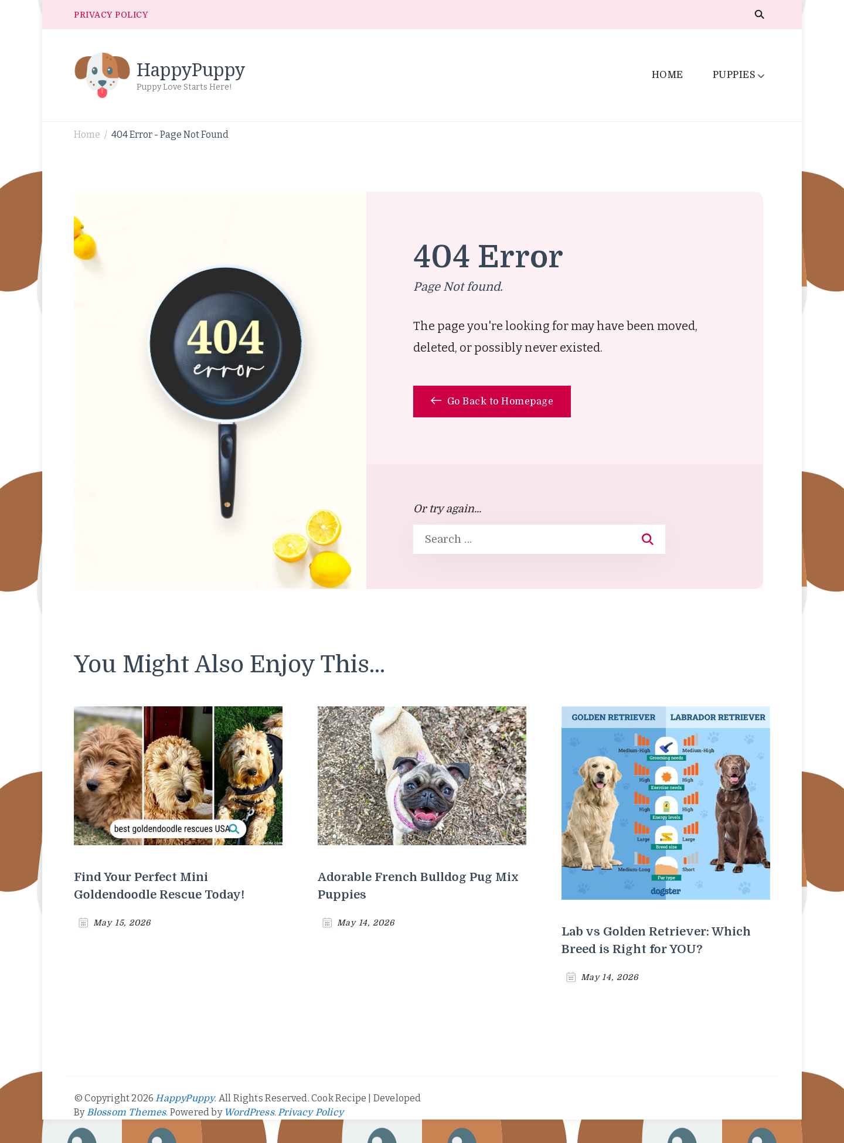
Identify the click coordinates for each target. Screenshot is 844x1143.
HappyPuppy (191, 69)
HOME (667, 75)
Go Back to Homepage (492, 401)
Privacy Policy (310, 1112)
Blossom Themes (126, 1112)
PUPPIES (734, 75)
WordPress (249, 1112)
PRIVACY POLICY (111, 14)
